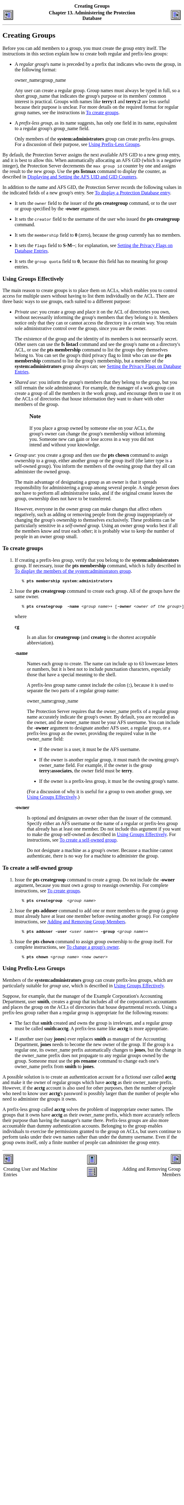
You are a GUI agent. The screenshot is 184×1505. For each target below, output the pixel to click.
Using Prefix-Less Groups (114, 144)
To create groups (102, 112)
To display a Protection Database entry (132, 192)
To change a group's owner (92, 950)
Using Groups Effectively (52, 798)
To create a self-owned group (88, 841)
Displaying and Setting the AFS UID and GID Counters (82, 176)
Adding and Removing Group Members (86, 924)
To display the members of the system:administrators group (73, 571)
